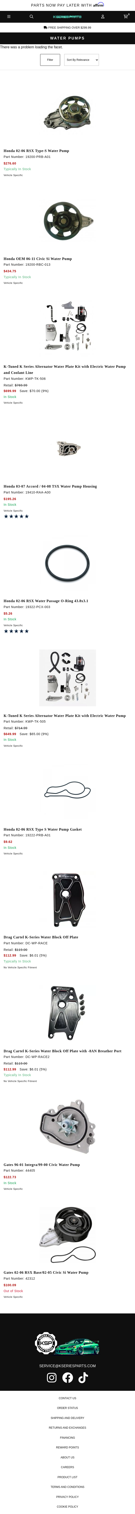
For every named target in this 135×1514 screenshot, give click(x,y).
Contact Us (67, 1398)
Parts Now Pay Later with (67, 5)
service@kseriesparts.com (67, 1366)
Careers (67, 1467)
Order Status (67, 1408)
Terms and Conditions (67, 1487)
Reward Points (67, 1447)
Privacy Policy (67, 1497)
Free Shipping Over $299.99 (67, 27)
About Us (67, 1457)
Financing (67, 1437)
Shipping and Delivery (67, 1418)
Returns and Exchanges (67, 1427)
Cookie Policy (67, 1506)
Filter (50, 59)
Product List (68, 1477)
